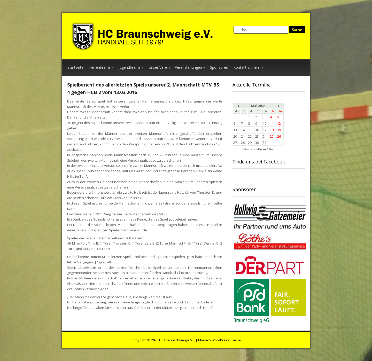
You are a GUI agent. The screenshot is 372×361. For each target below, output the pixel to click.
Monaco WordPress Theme (219, 340)
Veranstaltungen (190, 67)
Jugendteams (131, 67)
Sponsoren (219, 67)
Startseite (75, 67)
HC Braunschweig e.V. (176, 340)
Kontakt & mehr (248, 67)
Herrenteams (101, 67)
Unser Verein (159, 67)
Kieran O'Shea (266, 149)
